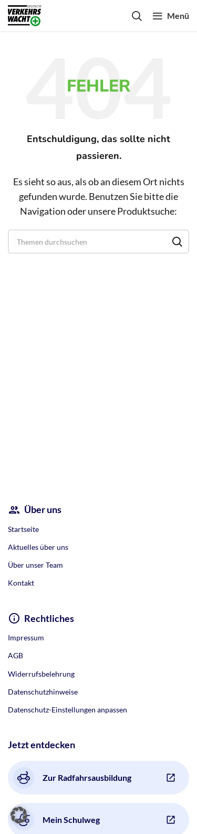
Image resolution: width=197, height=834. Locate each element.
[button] (19, 815)
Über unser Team (35, 564)
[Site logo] (25, 14)
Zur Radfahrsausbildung (72, 777)
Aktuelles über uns (38, 546)
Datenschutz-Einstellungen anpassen (67, 709)
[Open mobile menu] (170, 15)
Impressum (26, 637)
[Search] (136, 15)
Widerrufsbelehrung (41, 673)
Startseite (23, 529)
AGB (15, 655)
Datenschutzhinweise (43, 691)
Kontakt (21, 582)
